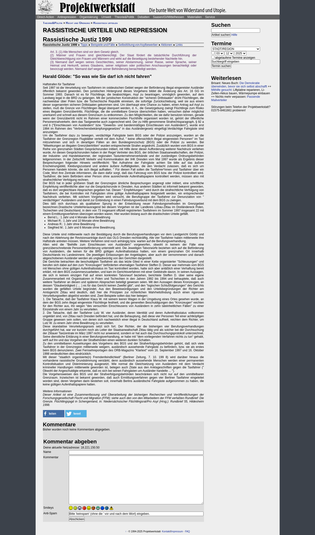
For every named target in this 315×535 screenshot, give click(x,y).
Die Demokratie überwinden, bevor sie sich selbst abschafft (239, 84)
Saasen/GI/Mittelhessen (168, 17)
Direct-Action (45, 17)
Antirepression (66, 17)
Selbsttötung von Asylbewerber (138, 45)
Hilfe (234, 35)
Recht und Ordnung (78, 23)
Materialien (194, 17)
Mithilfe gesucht (221, 90)
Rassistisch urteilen (105, 23)
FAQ (187, 531)
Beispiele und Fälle (103, 45)
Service (210, 17)
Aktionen (167, 45)
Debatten (144, 17)
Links (179, 45)
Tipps (84, 45)
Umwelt (106, 17)
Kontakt (166, 531)
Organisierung (89, 17)
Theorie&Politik (124, 17)
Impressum (177, 531)
